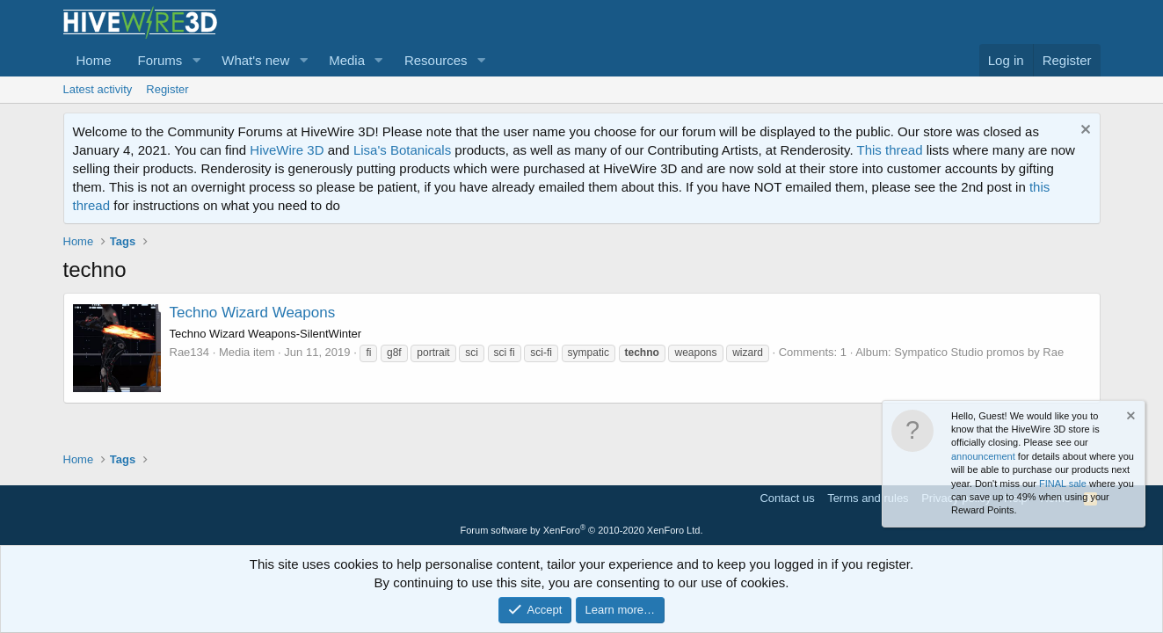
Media (347, 60)
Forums (160, 60)
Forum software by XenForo (582, 530)
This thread (889, 149)
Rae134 (190, 352)
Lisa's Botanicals (402, 149)
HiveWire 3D (286, 149)
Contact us (787, 498)
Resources (436, 60)
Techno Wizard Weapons (253, 312)
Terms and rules (867, 498)
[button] (196, 60)
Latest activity (98, 89)
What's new (255, 60)
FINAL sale (1063, 483)
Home (94, 60)
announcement (983, 456)
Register (167, 89)
